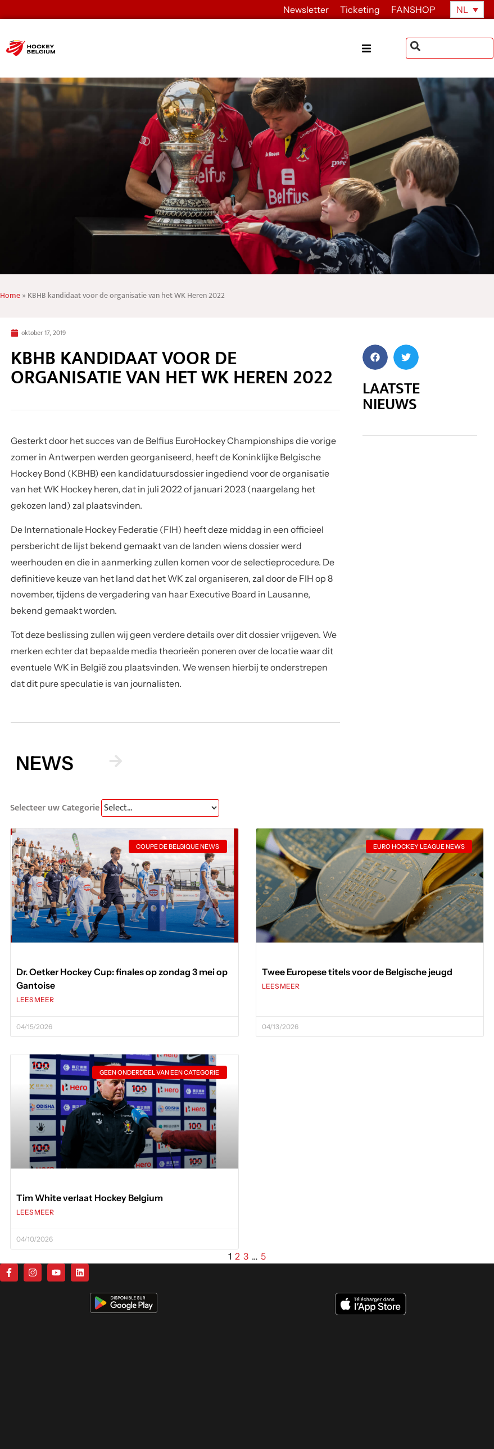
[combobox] (449, 48)
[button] (384, 48)
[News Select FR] (160, 808)
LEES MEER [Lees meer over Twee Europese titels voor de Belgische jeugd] (281, 986)
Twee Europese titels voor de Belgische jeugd (357, 971)
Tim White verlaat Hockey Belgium (89, 1197)
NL (462, 9)
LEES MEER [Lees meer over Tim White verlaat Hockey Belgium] (35, 1212)
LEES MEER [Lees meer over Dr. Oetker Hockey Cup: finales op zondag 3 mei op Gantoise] (35, 999)
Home (10, 295)
